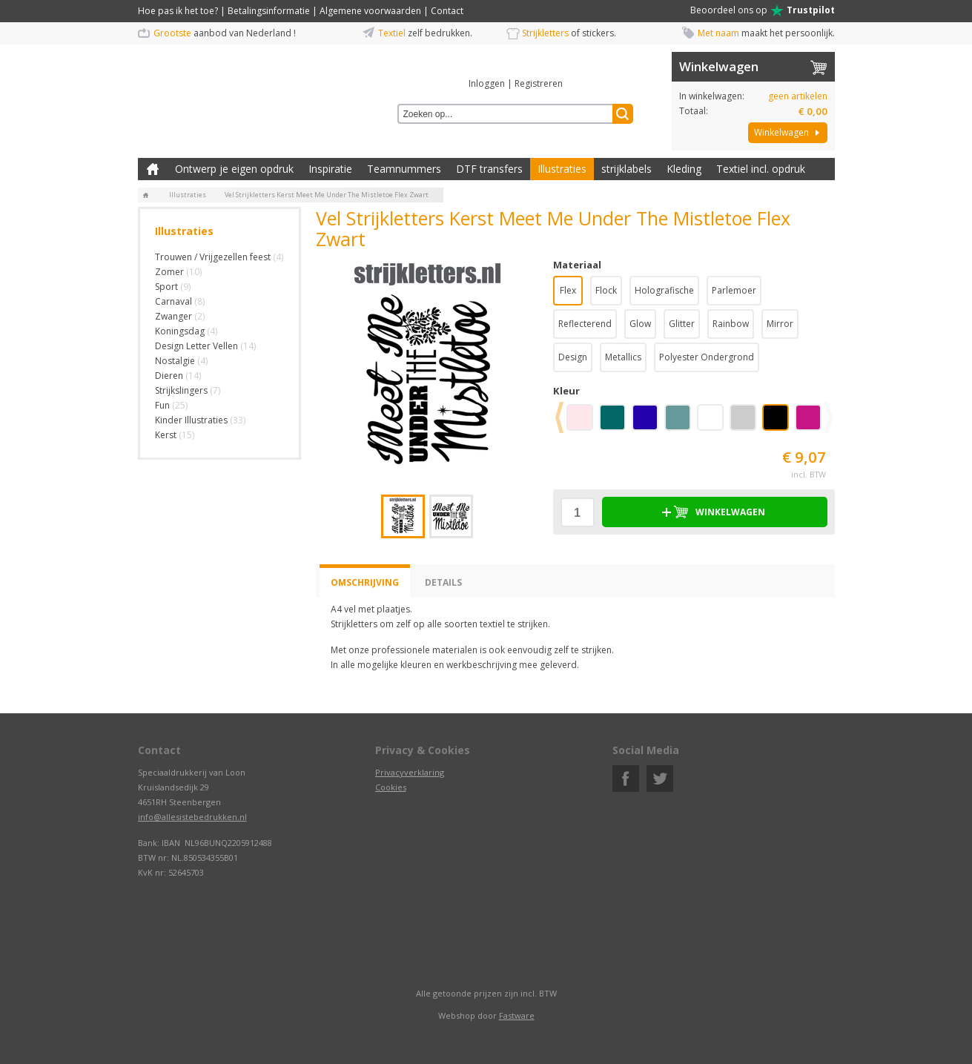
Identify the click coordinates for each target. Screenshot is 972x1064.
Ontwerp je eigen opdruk (234, 169)
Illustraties (562, 169)
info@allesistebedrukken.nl (192, 816)
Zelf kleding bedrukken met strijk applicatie (153, 169)
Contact (447, 10)
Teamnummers (404, 169)
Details (443, 582)
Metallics (623, 357)
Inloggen (487, 83)
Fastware (517, 1015)
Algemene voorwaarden (370, 10)
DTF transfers (489, 169)
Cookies (390, 787)
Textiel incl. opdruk (760, 169)
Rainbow (731, 323)
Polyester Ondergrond (706, 357)
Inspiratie (330, 169)
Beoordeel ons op (762, 10)
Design (572, 357)
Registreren (539, 83)
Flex (568, 290)
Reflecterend (585, 323)
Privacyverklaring (409, 772)
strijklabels (626, 169)
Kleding (684, 169)
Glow (640, 323)
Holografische (664, 290)
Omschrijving (365, 582)
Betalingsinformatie (269, 10)
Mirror (780, 323)
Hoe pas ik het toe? (178, 10)
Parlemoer (734, 290)
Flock (606, 290)
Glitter (682, 323)
